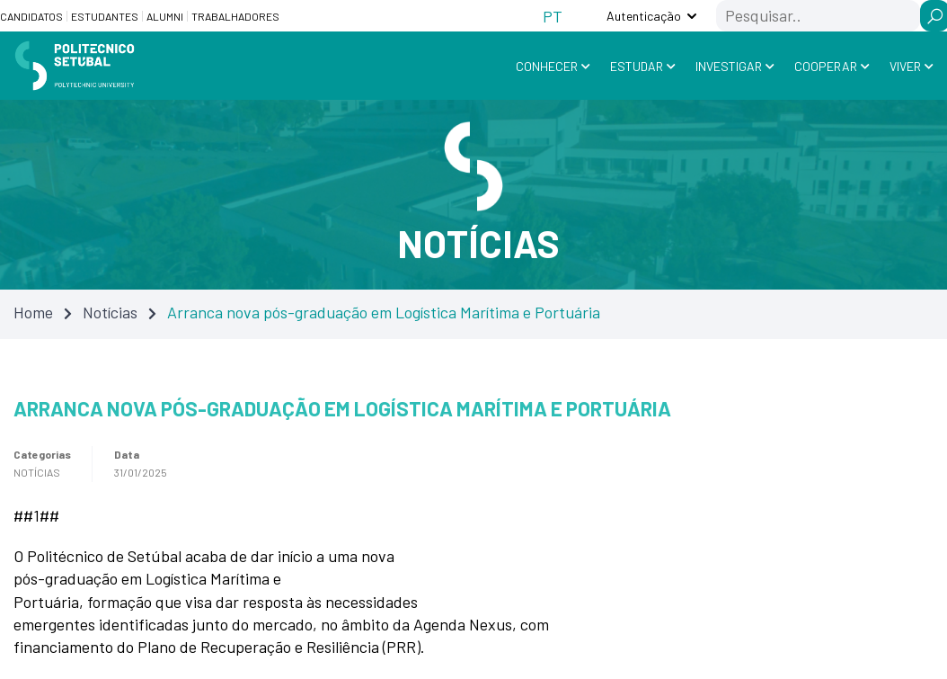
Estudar (636, 66)
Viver (905, 66)
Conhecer (547, 66)
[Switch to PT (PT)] (552, 15)
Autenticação (643, 15)
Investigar (728, 66)
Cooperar (825, 66)
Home (33, 311)
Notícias (110, 311)
